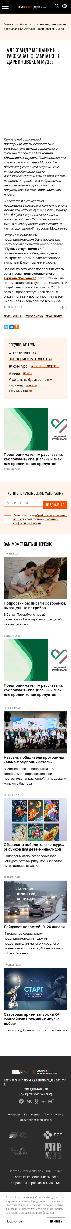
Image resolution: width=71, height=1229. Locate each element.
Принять (56, 1221)
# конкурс (18, 366)
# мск (27, 373)
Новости (25, 24)
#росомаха (34, 316)
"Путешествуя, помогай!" (24, 249)
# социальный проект (20, 390)
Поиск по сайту (53, 1114)
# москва (31, 385)
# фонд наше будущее (25, 380)
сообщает (46, 190)
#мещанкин (13, 316)
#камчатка (54, 316)
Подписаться (55, 504)
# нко (48, 379)
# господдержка (45, 366)
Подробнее (14, 1221)
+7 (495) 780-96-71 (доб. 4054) (35, 1094)
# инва (14, 373)
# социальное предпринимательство (30, 355)
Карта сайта (31, 1114)
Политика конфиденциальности (35, 1177)
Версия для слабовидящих (35, 1120)
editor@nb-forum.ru (35, 1089)
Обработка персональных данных (35, 1183)
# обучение (16, 385)
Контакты (14, 1114)
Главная (9, 24)
